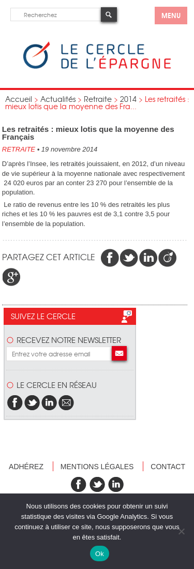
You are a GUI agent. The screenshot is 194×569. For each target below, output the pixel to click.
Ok (99, 554)
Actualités (58, 99)
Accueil (18, 99)
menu (171, 15)
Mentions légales (97, 466)
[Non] (181, 531)
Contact (168, 466)
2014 (128, 99)
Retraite (98, 99)
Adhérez (26, 466)
